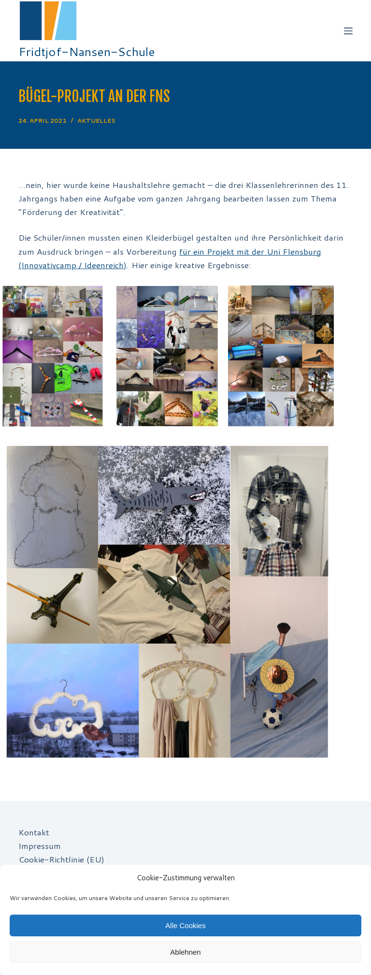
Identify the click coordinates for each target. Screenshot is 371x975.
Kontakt (33, 832)
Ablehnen (185, 952)
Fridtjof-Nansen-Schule (86, 51)
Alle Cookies (185, 925)
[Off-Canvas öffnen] (348, 31)
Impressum (39, 845)
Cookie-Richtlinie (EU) (61, 859)
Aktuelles (96, 120)
